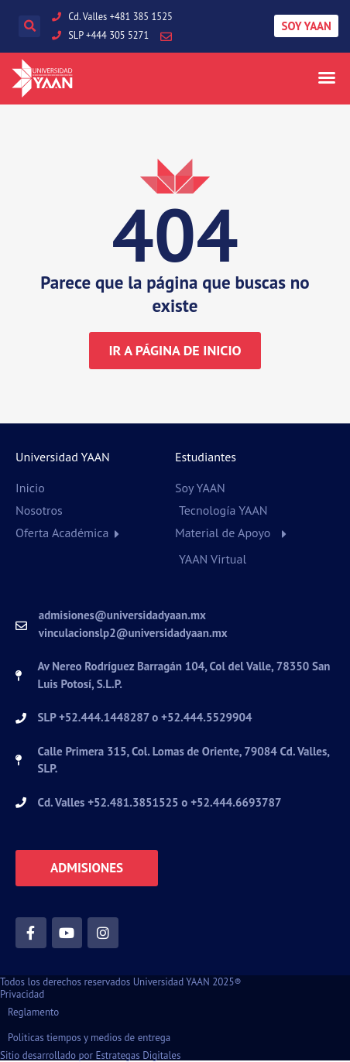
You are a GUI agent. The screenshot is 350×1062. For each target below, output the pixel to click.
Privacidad (22, 994)
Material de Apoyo (222, 532)
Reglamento (33, 1012)
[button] (29, 26)
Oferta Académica (62, 532)
